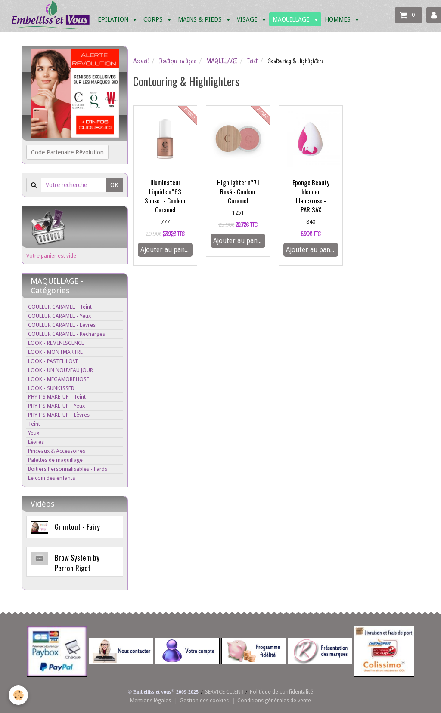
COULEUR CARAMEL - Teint (60, 307)
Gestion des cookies (204, 700)
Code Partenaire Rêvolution (67, 152)
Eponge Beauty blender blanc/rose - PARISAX (310, 196)
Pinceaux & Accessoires (56, 451)
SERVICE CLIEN (223, 691)
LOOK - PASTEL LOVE (53, 361)
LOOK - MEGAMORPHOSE (58, 379)
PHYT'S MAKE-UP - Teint (57, 396)
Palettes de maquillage (55, 460)
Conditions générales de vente (274, 700)
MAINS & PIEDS (201, 19)
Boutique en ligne (177, 61)
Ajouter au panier (166, 250)
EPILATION (114, 19)
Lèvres (36, 442)
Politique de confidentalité (281, 691)
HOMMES (338, 19)
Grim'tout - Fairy (77, 526)
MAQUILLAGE (292, 19)
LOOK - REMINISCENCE (56, 343)
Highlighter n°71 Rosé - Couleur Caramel (238, 191)
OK (114, 184)
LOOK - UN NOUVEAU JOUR (60, 370)
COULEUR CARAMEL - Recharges (66, 334)
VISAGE (248, 19)
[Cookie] (18, 695)
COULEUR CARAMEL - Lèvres (62, 325)
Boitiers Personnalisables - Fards (67, 469)
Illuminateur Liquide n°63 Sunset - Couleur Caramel (165, 196)
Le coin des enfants (51, 478)
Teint (252, 61)
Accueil (141, 61)
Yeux (33, 433)
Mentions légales (150, 700)
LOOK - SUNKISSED (51, 388)
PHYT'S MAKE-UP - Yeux (56, 406)
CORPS (154, 19)
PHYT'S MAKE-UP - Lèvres (59, 415)
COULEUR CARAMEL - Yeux (59, 316)
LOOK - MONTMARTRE (55, 352)
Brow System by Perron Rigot (77, 562)
